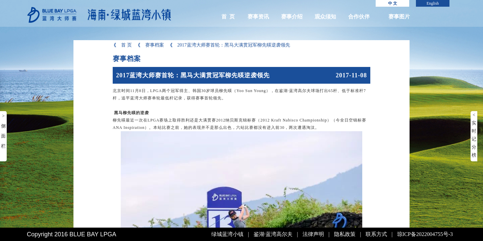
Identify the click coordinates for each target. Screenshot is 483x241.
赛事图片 (399, 16)
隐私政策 (345, 234)
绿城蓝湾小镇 (227, 234)
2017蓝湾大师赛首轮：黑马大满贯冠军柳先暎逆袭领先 (229, 45)
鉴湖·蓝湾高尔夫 (273, 234)
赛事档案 (150, 45)
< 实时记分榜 (474, 135)
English (433, 3)
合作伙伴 (359, 16)
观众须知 (325, 16)
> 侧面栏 (3, 131)
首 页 (228, 16)
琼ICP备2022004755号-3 (425, 234)
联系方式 (376, 234)
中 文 (392, 3)
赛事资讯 (258, 16)
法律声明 (313, 234)
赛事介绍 (292, 16)
